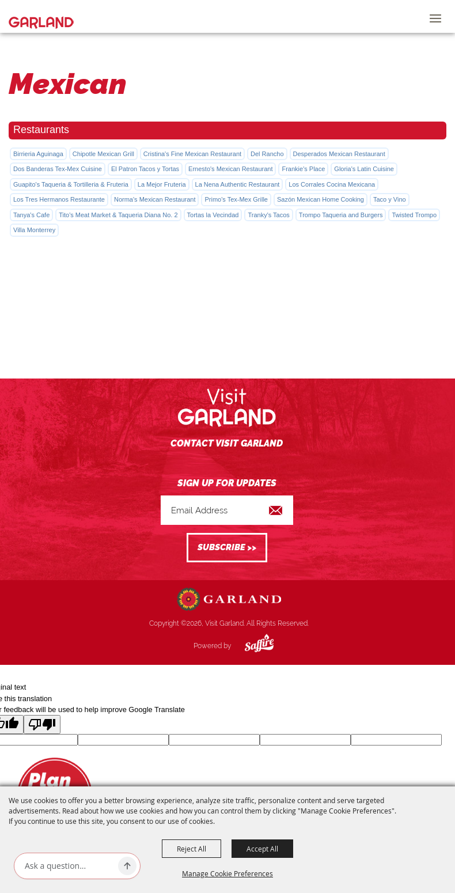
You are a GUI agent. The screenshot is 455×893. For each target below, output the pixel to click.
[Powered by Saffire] (250, 646)
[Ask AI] (69, 866)
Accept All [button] (262, 848)
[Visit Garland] (41, 16)
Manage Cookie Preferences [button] (227, 873)
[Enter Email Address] (227, 510)
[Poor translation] (42, 724)
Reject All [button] (191, 848)
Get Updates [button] (227, 547)
